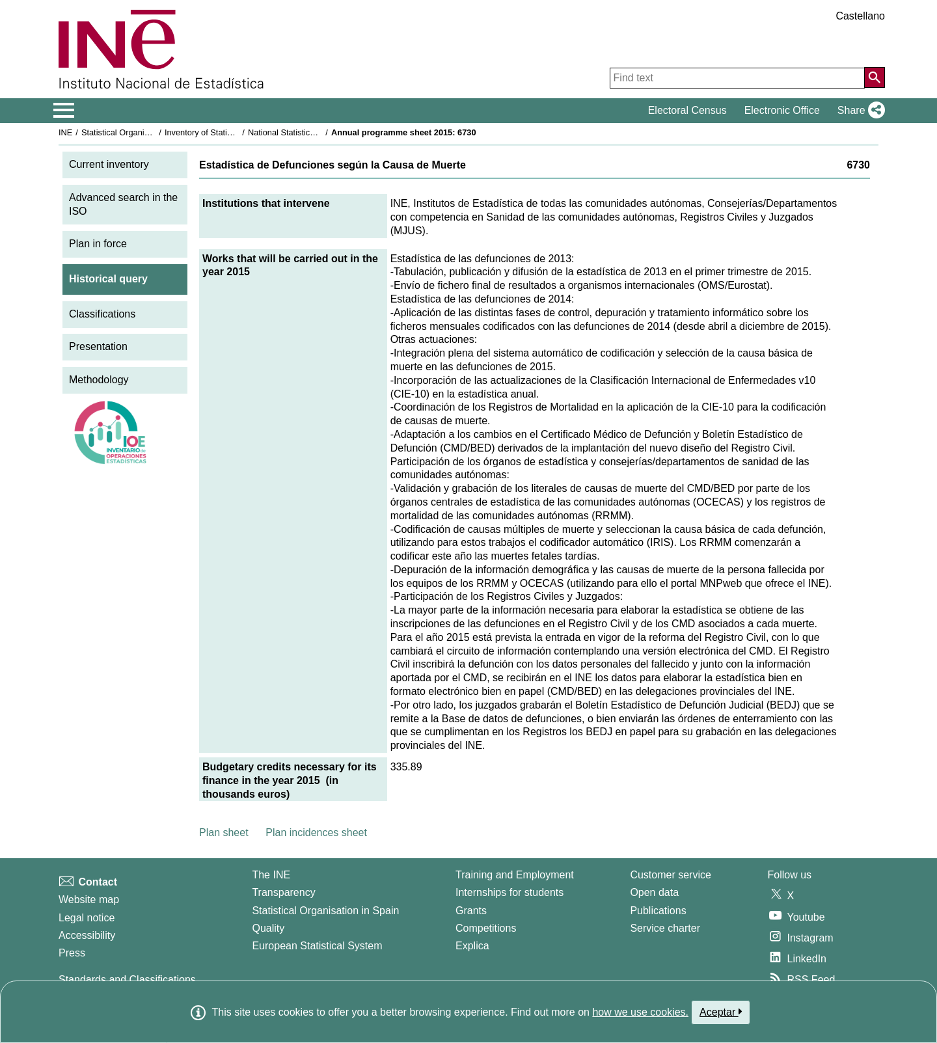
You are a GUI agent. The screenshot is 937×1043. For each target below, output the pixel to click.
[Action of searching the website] (874, 77)
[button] (858, 110)
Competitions (485, 928)
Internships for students (509, 892)
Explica (472, 945)
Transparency (283, 892)
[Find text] (737, 78)
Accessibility (87, 935)
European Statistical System (317, 945)
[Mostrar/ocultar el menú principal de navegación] (64, 110)
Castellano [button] (860, 15)
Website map (89, 899)
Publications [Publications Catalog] (658, 910)
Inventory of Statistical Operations (227, 132)
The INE (271, 874)
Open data (654, 892)
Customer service (670, 874)
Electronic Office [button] (782, 110)
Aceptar (720, 1012)
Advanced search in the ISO (123, 204)
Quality (268, 928)
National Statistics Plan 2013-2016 (311, 132)
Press (72, 952)
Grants (471, 910)
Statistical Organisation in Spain (140, 132)
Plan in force (98, 243)
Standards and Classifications (127, 979)
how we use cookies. (640, 1012)
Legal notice (87, 917)
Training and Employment (514, 874)
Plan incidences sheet (316, 832)
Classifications (102, 313)
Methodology (99, 379)
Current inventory (109, 164)
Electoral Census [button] (687, 110)
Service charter (665, 928)
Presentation (98, 346)
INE (65, 132)
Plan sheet (224, 832)
